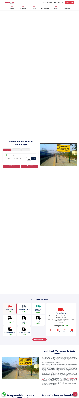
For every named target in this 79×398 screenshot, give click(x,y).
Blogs (55, 2)
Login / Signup (69, 2)
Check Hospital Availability (12, 166)
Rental (16, 150)
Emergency (7, 150)
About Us (60, 2)
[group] (12, 7)
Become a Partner (47, 2)
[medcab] (9, 2)
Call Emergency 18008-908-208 (29, 166)
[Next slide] (71, 7)
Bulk (26, 150)
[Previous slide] (8, 7)
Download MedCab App (39, 339)
